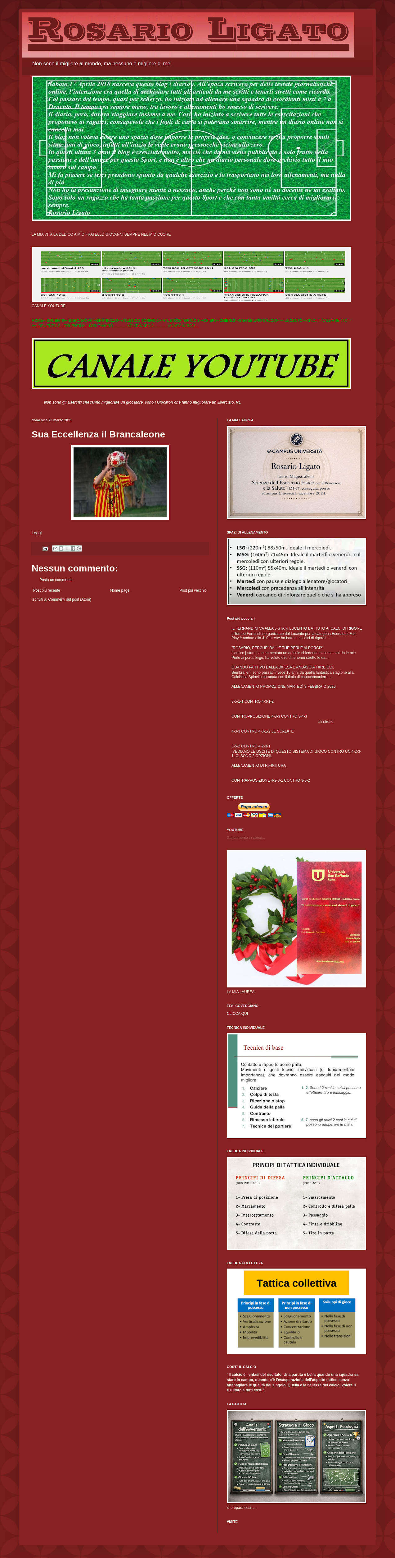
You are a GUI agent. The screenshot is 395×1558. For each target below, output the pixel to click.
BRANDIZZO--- (109, 320)
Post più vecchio (193, 590)
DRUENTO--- (58, 320)
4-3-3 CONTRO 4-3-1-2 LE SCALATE (262, 731)
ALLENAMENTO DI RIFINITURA (258, 765)
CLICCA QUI (237, 1013)
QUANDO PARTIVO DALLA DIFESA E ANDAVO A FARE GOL (282, 667)
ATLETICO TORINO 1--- (142, 320)
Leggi (37, 532)
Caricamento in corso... (246, 837)
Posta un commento (56, 580)
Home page (119, 590)
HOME (37, 320)
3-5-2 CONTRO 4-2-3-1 (250, 746)
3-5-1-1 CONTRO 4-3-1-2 (252, 701)
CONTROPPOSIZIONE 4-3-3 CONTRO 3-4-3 (269, 716)
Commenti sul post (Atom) (69, 599)
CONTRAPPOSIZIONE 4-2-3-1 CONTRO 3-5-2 (270, 780)
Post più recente (46, 590)
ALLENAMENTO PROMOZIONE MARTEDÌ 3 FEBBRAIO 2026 (283, 686)
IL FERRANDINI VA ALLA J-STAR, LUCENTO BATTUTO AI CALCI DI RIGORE (296, 628)
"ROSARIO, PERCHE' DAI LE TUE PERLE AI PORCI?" (277, 648)
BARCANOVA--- (82, 320)
